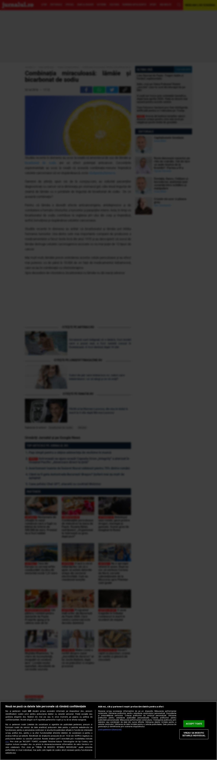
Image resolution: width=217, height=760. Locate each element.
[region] (108, 730)
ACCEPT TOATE (194, 723)
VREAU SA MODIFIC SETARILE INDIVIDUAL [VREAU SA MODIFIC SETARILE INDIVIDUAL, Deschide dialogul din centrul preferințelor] (193, 734)
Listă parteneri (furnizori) (109, 730)
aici (6, 742)
